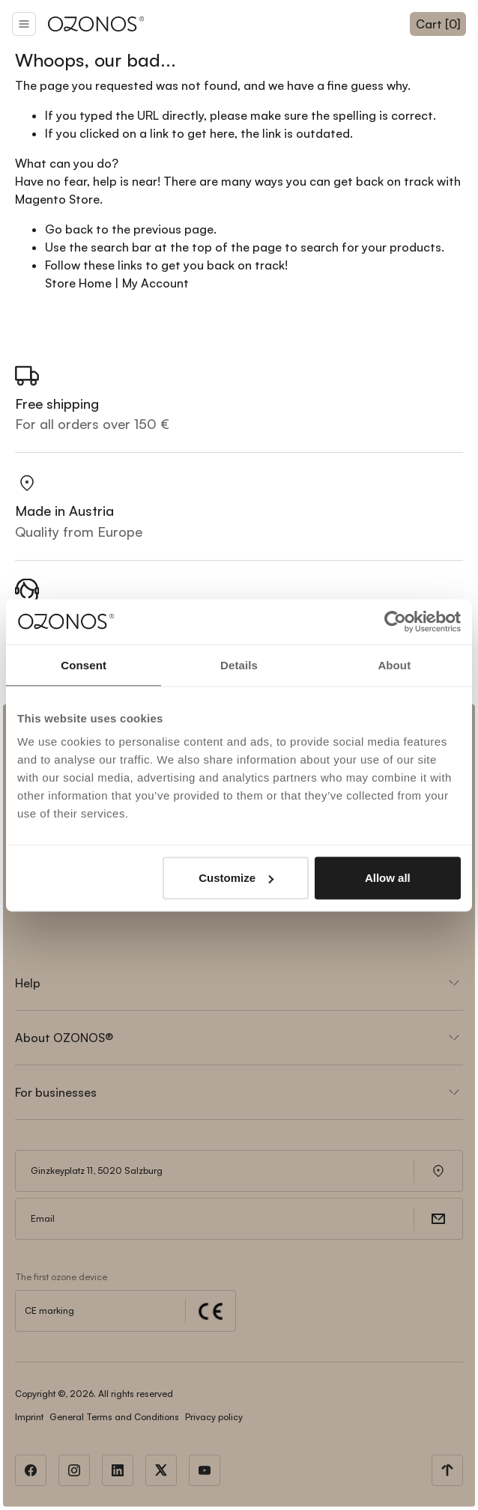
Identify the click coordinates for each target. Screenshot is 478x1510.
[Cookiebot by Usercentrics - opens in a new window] (395, 621)
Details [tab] (239, 664)
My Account (155, 282)
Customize (236, 877)
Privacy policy (214, 1416)
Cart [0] (438, 23)
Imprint (29, 1416)
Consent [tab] (83, 664)
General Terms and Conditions (114, 1416)
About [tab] (394, 664)
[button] (24, 24)
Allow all (388, 877)
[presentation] (129, 912)
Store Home (78, 282)
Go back (69, 229)
